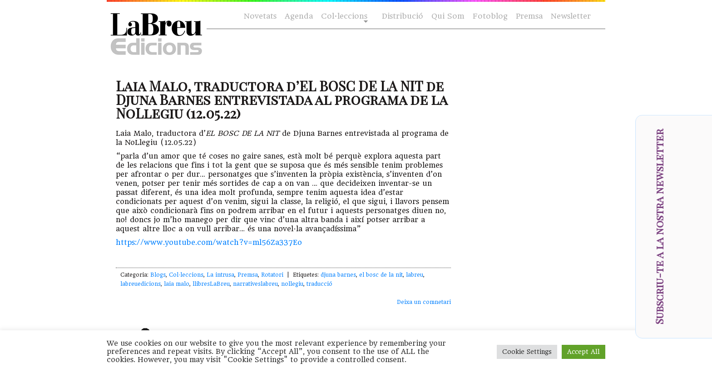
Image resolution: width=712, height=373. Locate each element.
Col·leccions (343, 16)
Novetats (260, 16)
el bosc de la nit (381, 275)
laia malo (176, 284)
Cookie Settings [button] (527, 351)
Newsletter (571, 16)
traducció (319, 284)
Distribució (402, 16)
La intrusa (220, 275)
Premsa (529, 16)
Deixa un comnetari (424, 302)
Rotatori (272, 275)
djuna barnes (338, 275)
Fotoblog (490, 16)
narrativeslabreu (255, 284)
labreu (414, 275)
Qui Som (448, 16)
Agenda (299, 16)
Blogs (158, 275)
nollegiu (292, 284)
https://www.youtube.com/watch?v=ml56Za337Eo (209, 242)
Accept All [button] (583, 351)
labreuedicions (140, 284)
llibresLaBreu (211, 284)
